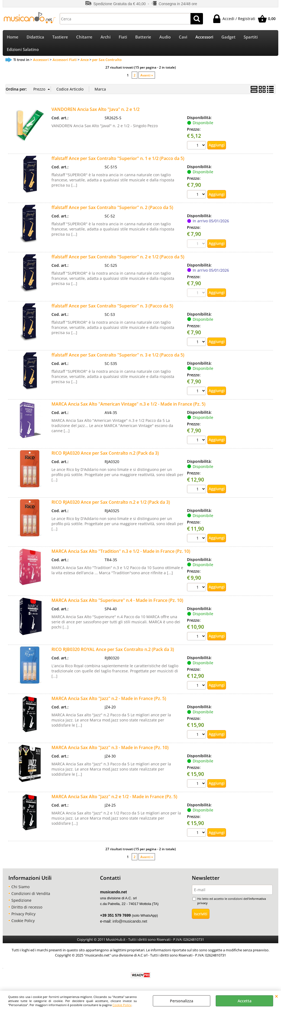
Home (12, 38)
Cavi (183, 38)
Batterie (143, 38)
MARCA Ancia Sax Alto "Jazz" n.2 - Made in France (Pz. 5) (108, 702)
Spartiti (251, 38)
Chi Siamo (20, 890)
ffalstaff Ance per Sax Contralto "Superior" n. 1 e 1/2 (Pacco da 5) (117, 162)
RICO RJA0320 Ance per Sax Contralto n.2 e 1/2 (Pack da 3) (110, 506)
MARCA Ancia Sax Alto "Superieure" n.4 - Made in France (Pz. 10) (117, 604)
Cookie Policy (121, 1005)
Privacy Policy (23, 917)
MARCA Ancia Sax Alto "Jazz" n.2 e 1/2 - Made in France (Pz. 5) (114, 800)
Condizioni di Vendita (30, 897)
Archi (106, 38)
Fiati (123, 38)
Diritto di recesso (26, 910)
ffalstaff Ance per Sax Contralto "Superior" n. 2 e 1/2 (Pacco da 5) (117, 260)
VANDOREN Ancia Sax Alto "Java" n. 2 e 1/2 (95, 113)
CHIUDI (276, 996)
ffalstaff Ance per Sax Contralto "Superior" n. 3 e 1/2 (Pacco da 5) (117, 358)
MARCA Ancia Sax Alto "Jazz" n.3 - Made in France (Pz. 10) (110, 751)
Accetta (244, 1000)
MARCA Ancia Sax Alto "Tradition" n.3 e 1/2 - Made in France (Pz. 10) (120, 555)
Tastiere (60, 38)
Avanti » (146, 79)
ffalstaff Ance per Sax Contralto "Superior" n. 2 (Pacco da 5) (112, 211)
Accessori (204, 38)
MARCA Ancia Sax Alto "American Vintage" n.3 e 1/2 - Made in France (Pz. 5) (128, 407)
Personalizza (181, 1000)
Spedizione (21, 903)
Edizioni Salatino (23, 52)
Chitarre (84, 38)
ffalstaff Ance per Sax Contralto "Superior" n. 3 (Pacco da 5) (112, 309)
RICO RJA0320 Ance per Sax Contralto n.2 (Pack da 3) (105, 457)
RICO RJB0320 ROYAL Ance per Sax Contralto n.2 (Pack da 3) (112, 653)
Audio (165, 38)
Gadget (228, 38)
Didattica (35, 38)
